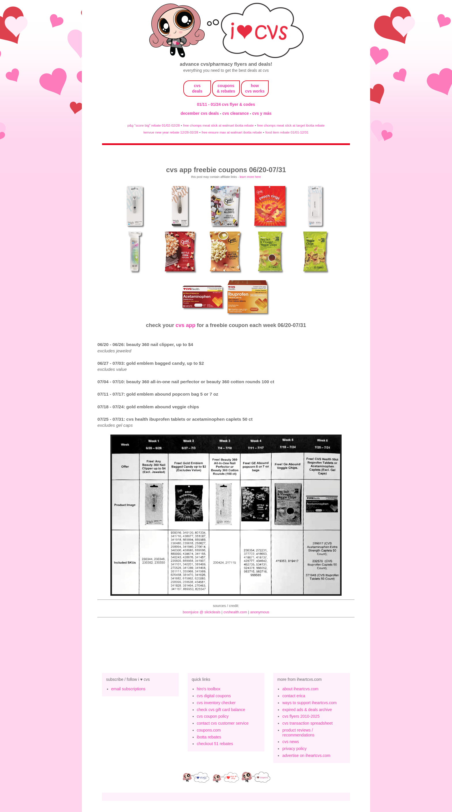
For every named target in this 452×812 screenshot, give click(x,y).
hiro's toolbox (209, 689)
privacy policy (294, 748)
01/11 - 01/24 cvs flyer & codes (226, 104)
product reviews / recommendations (298, 732)
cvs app (185, 325)
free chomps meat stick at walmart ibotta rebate (218, 125)
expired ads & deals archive (307, 709)
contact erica (293, 695)
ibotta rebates (209, 737)
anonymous (259, 612)
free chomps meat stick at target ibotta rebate (291, 125)
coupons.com (209, 730)
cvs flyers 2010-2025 (300, 716)
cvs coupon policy (213, 716)
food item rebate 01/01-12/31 (287, 132)
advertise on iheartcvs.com (306, 755)
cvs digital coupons (214, 695)
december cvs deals (200, 113)
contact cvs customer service (223, 723)
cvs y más (262, 113)
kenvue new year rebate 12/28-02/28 (171, 132)
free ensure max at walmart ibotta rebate (231, 132)
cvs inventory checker (216, 702)
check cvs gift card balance (221, 709)
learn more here (250, 176)
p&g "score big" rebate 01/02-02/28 (153, 125)
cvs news (290, 741)
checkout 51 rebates (215, 743)
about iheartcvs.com (300, 689)
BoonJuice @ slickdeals (202, 612)
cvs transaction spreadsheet (307, 723)
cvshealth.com (235, 612)
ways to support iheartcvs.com (309, 702)
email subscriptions (128, 689)
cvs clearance (236, 113)
